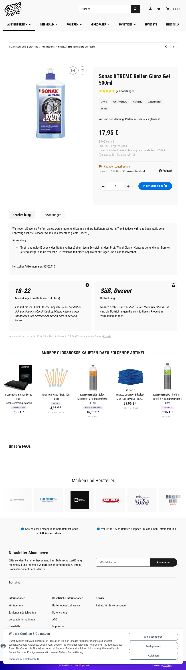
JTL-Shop (167, 665)
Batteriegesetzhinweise (66, 605)
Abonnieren (163, 562)
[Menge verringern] (103, 186)
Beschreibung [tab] (22, 215)
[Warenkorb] (173, 9)
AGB (54, 619)
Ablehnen (153, 655)
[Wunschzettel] (159, 9)
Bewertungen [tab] (53, 215)
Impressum (15, 659)
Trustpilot (14, 582)
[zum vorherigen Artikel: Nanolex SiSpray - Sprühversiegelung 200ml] (166, 47)
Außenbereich (154, 101)
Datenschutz (32, 659)
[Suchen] (105, 9)
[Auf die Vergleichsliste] (73, 70)
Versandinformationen (22, 619)
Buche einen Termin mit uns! (160, 529)
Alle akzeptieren (153, 636)
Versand (122, 146)
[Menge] (115, 186)
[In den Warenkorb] (12, 59)
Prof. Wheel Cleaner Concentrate (129, 247)
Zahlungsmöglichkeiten (22, 612)
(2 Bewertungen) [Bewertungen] (117, 91)
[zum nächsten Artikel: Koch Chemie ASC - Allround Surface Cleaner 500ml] (173, 47)
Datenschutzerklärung (69, 560)
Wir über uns (16, 605)
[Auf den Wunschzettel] (82, 70)
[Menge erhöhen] (128, 186)
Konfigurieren (153, 646)
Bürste (165, 247)
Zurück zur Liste (18, 46)
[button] (150, 9)
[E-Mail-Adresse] (123, 562)
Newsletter (15, 626)
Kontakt (107, 336)
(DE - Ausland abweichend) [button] (133, 171)
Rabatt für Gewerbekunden (111, 605)
